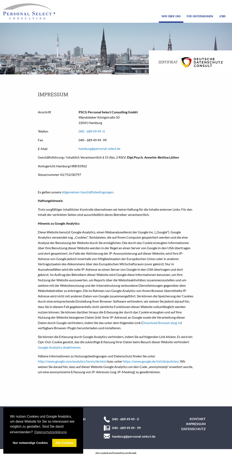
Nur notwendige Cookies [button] (30, 442)
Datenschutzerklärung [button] (50, 432)
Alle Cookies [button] (64, 442)
